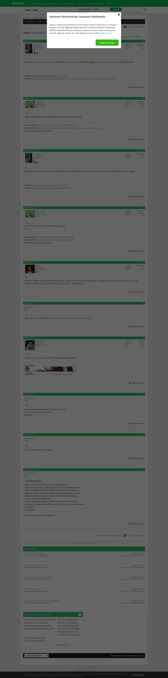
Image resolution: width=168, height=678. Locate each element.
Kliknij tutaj (106, 33)
